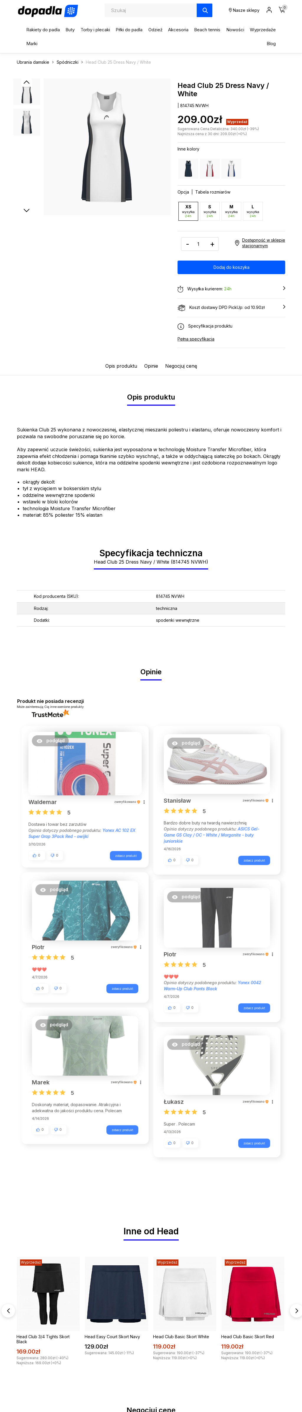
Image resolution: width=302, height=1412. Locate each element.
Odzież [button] (155, 29)
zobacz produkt (122, 853)
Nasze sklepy (244, 10)
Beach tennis (207, 29)
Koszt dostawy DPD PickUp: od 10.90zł (231, 307)
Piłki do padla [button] (129, 29)
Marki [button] (31, 43)
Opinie (151, 366)
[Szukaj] (204, 10)
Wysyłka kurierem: (231, 289)
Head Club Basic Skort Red (247, 1330)
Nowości (235, 29)
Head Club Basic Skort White (181, 1330)
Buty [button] (70, 29)
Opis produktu (121, 366)
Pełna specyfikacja (196, 338)
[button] (53, 742)
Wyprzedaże (263, 29)
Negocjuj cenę (181, 366)
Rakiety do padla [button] (43, 29)
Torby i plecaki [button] (95, 29)
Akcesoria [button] (178, 29)
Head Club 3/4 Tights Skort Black (43, 1333)
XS (188, 211)
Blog (271, 43)
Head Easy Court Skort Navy (112, 1330)
